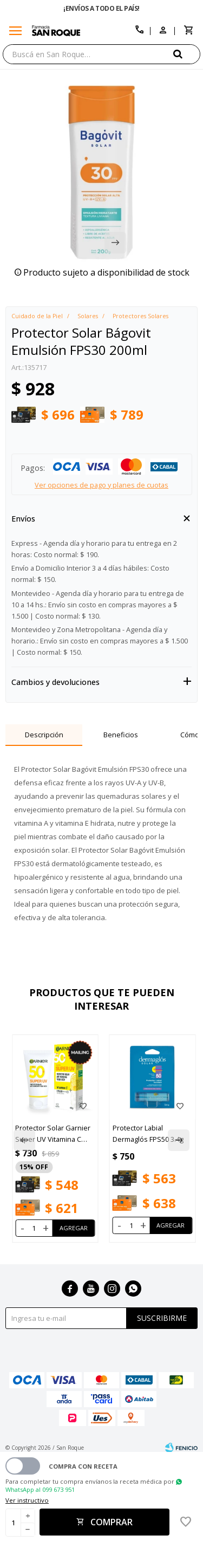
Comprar (111, 1522)
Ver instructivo (27, 1500)
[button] (186, 53)
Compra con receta (83, 1466)
